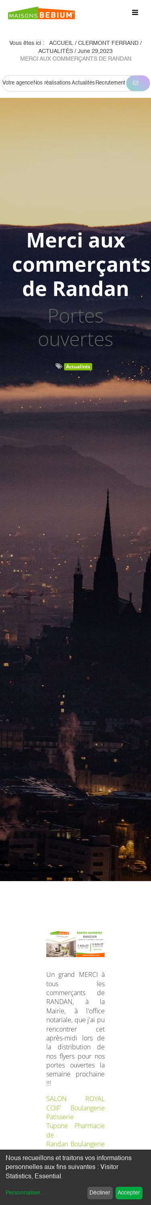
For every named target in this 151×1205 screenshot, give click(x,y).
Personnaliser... (25, 1193)
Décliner (99, 1193)
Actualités (78, 366)
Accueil (61, 43)
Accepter (129, 1193)
